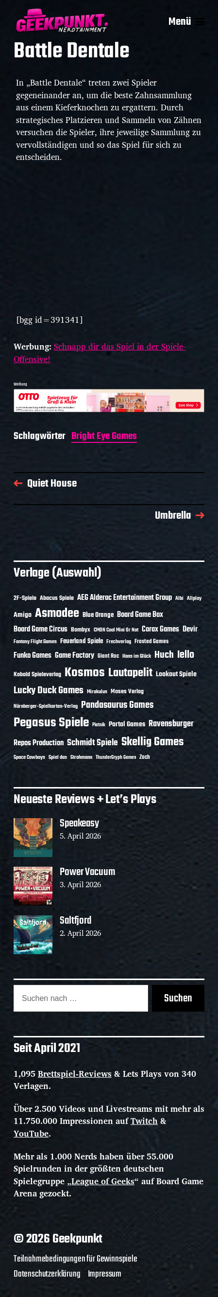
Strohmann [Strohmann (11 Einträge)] (81, 757)
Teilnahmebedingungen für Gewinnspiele (75, 1259)
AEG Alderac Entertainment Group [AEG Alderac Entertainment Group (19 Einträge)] (124, 598)
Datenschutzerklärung (47, 1274)
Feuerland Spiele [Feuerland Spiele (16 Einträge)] (81, 641)
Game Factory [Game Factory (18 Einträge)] (74, 656)
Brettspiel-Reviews (75, 1073)
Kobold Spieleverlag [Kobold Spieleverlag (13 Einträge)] (37, 675)
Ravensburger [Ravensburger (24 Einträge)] (171, 724)
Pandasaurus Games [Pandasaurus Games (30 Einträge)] (117, 705)
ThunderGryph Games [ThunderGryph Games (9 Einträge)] (116, 757)
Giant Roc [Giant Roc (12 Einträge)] (108, 656)
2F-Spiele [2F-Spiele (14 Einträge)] (25, 598)
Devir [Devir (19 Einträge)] (190, 629)
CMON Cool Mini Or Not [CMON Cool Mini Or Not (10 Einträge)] (116, 630)
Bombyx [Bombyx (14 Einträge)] (80, 630)
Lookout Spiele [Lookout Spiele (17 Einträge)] (176, 674)
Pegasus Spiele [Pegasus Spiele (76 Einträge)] (51, 723)
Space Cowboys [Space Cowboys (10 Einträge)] (29, 757)
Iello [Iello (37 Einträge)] (185, 655)
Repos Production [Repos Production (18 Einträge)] (39, 743)
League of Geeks (102, 1181)
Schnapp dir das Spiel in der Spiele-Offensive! (99, 353)
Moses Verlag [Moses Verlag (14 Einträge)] (127, 691)
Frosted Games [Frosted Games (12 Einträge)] (151, 641)
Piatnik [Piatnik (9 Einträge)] (98, 725)
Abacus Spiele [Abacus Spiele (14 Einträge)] (57, 598)
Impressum (104, 1274)
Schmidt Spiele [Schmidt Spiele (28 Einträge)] (92, 743)
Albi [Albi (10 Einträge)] (179, 598)
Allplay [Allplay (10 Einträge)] (194, 598)
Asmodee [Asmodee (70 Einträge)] (57, 614)
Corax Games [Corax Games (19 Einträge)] (160, 629)
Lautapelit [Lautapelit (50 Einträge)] (130, 673)
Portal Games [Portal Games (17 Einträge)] (127, 724)
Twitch (144, 1120)
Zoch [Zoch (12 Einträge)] (144, 757)
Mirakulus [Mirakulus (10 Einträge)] (97, 692)
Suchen (178, 998)
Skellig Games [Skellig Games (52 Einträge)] (152, 742)
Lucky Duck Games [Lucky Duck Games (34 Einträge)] (49, 690)
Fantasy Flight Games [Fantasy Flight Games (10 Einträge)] (35, 642)
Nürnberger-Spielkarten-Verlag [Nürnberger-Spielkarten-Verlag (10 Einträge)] (46, 706)
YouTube (31, 1133)
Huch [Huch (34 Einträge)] (164, 655)
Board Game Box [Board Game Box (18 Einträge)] (140, 615)
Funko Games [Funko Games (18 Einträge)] (32, 656)
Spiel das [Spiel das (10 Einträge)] (58, 757)
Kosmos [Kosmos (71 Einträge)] (85, 673)
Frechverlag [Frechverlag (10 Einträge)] (118, 642)
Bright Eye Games (104, 437)
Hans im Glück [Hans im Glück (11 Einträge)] (136, 656)
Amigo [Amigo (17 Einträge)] (23, 615)
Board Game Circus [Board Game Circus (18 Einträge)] (40, 629)
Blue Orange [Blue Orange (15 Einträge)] (98, 615)
